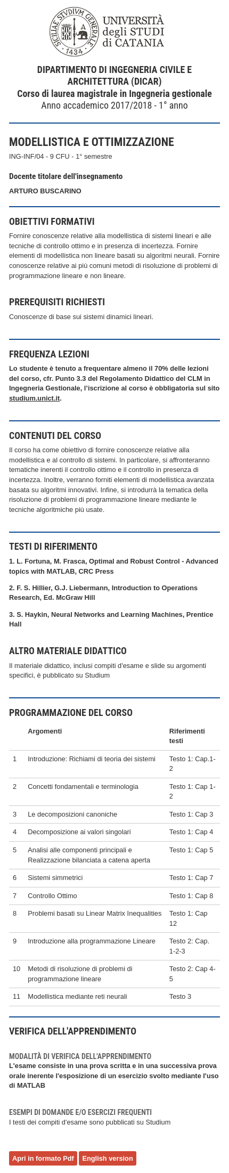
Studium (97, 675)
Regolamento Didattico (137, 378)
